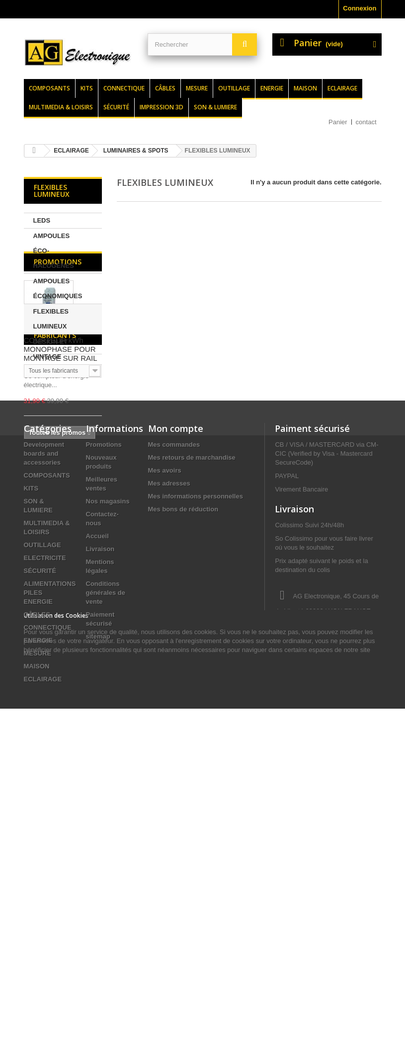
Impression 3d (161, 107)
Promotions (57, 390)
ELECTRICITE (45, 828)
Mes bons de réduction (183, 779)
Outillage (234, 88)
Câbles (165, 88)
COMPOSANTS (47, 745)
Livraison (100, 819)
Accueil (97, 806)
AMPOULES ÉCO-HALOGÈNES (53, 250)
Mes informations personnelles (195, 766)
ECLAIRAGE (43, 949)
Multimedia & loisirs (61, 107)
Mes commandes (174, 715)
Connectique (124, 88)
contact (366, 122)
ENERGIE (38, 910)
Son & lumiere (215, 107)
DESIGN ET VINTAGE (50, 349)
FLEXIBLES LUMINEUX (51, 319)
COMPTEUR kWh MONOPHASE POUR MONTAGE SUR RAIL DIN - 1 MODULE (60, 481)
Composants (49, 88)
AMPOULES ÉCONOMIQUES (57, 288)
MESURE (38, 923)
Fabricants (55, 592)
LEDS (42, 220)
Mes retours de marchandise (192, 728)
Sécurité (116, 107)
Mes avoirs (164, 740)
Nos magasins (108, 771)
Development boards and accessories (44, 723)
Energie (271, 88)
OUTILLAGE (42, 815)
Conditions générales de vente (106, 863)
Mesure (197, 88)
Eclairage (342, 88)
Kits (87, 88)
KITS (31, 758)
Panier (337, 122)
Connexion (359, 8)
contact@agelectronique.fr (314, 948)
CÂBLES (37, 885)
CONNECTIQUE (48, 897)
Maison (305, 88)
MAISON (37, 936)
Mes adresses (169, 753)
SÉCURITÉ (40, 841)
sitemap (98, 906)
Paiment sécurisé (312, 699)
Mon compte (175, 699)
